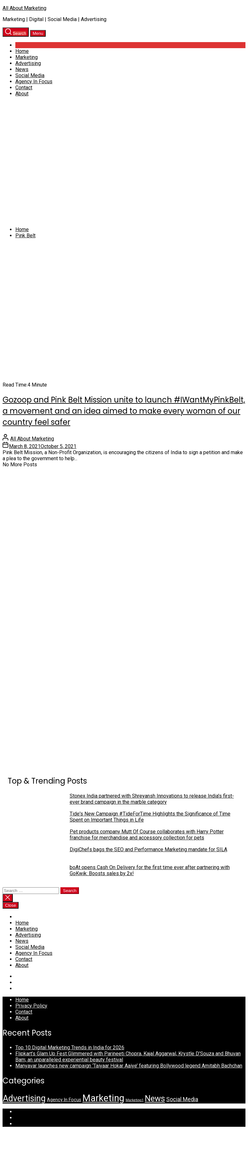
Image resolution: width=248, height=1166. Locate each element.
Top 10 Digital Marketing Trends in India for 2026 (69, 1047)
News (21, 69)
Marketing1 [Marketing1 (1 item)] (134, 1100)
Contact (23, 88)
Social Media (29, 75)
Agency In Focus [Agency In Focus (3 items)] (64, 1099)
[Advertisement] (60, 161)
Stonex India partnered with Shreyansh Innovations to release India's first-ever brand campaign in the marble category (152, 799)
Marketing (26, 57)
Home (22, 51)
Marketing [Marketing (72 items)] (103, 1098)
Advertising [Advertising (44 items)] (24, 1098)
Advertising (28, 63)
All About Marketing (24, 8)
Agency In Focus (33, 81)
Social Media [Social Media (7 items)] (182, 1099)
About (21, 94)
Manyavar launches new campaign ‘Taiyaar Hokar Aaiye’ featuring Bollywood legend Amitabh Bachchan (128, 1066)
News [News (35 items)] (155, 1098)
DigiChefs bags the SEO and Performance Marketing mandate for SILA (148, 849)
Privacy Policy (31, 1006)
